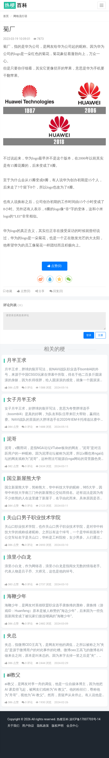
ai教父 (13, 675)
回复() (56, 291)
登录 (88, 335)
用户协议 (28, 725)
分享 (39, 291)
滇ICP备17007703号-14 (84, 719)
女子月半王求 (21, 399)
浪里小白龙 (19, 557)
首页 (6, 16)
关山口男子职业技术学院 (34, 517)
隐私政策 (43, 725)
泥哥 (12, 439)
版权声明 (58, 725)
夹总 (12, 636)
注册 (100, 335)
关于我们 (13, 725)
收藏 (8, 291)
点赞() (54, 266)
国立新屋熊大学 (24, 478)
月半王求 (16, 360)
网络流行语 (20, 16)
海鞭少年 (16, 596)
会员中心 (72, 725)
